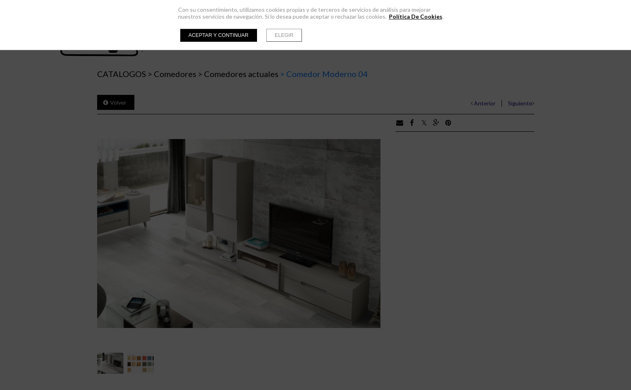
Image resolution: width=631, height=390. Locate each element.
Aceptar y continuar (219, 35)
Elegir (284, 35)
